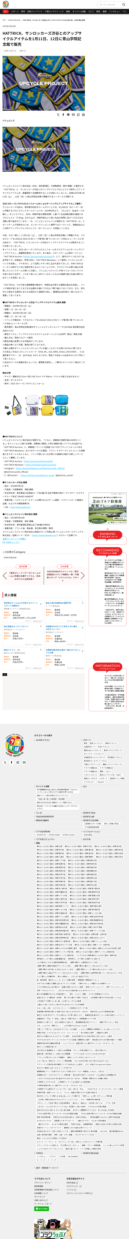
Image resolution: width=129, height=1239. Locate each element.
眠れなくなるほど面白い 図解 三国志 (50, 857)
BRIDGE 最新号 (42, 820)
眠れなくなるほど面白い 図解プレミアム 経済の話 (55, 955)
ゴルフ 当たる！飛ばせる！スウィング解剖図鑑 (54, 1061)
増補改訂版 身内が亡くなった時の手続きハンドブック (105, 1015)
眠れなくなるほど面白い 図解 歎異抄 (80, 857)
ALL (5, 11)
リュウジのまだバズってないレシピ (50, 1149)
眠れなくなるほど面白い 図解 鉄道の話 (82, 874)
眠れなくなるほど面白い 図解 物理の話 (51, 881)
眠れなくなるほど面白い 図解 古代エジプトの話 (54, 945)
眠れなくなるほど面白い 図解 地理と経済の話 (53, 934)
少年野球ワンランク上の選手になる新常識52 (74, 1082)
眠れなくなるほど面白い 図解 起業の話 (51, 864)
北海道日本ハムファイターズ (94, 757)
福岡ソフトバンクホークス (113, 764)
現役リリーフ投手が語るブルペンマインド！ (53, 795)
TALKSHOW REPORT (45, 816)
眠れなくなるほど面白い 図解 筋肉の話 (82, 864)
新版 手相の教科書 (43, 1117)
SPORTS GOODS (68, 835)
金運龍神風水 (88, 1124)
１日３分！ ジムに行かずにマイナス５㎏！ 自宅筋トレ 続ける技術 (61, 1106)
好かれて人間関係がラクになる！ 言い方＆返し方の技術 (93, 1110)
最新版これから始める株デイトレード (78, 1127)
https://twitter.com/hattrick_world (37, 475)
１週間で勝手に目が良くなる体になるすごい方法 (55, 969)
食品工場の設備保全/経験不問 (58, 602)
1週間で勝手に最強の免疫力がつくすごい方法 (54, 966)
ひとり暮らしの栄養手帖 (46, 976)
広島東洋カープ (89, 747)
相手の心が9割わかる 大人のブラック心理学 (53, 1036)
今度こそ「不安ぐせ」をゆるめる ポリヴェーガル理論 (57, 1029)
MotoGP (101, 782)
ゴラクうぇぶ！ (73, 1186)
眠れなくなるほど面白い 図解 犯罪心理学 (86, 906)
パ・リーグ (52, 1160)
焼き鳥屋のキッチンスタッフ (16, 626)
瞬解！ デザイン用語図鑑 (91, 1145)
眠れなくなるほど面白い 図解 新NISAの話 (52, 927)
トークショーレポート (43, 1203)
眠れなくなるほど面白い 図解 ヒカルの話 (52, 909)
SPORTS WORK (54, 835)
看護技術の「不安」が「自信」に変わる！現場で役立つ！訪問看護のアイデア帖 (66, 1018)
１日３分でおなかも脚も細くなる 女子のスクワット (77, 990)
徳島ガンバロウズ (90, 778)
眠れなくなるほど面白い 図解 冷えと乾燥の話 (53, 941)
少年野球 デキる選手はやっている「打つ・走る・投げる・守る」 (61, 1089)
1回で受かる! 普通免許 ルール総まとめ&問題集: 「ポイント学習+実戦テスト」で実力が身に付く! (72, 1050)
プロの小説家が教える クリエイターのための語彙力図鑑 (101, 1113)
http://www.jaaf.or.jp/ (20, 507)
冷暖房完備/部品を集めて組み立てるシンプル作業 (63, 651)
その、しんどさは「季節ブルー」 (49, 1025)
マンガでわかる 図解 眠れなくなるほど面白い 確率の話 (96, 955)
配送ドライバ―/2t (12, 649)
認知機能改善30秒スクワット (86, 1022)
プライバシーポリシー (43, 1182)
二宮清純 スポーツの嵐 (92, 823)
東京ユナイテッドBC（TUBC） (111, 775)
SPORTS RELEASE (14, 20)
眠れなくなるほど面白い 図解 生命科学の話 (87, 916)
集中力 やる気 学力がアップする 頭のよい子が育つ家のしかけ (59, 1015)
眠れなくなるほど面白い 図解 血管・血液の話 (90, 934)
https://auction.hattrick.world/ (38, 256)
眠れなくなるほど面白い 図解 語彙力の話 (85, 895)
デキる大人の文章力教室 (97, 1106)
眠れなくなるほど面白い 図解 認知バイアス (53, 906)
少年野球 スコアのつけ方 (46, 1082)
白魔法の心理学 (102, 1032)
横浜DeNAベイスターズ (92, 750)
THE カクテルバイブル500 (84, 1134)
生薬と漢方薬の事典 (44, 1134)
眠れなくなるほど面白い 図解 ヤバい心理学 (53, 916)
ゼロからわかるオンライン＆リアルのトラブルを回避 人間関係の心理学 (63, 1039)
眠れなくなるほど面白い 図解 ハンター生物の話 (92, 945)
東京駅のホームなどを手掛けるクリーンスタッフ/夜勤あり (21, 604)
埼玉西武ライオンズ (114, 757)
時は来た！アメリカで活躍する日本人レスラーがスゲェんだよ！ (57, 807)
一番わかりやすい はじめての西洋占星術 (52, 1124)
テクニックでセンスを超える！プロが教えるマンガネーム (58, 1145)
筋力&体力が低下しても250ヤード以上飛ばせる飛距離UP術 (94, 1075)
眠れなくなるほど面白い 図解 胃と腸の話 (85, 888)
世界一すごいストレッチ (115, 987)
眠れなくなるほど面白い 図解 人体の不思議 (86, 927)
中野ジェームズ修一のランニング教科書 (97, 1096)
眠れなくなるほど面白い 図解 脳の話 (50, 853)
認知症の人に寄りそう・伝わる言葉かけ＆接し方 (55, 1022)
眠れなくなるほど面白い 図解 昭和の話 (82, 867)
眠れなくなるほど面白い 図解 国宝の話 (51, 867)
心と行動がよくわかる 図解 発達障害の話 (52, 962)
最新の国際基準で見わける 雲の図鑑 (84, 1131)
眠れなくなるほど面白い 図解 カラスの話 (52, 895)
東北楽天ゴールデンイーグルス (95, 761)
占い (85, 786)
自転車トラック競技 (117, 778)
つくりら (70, 1189)
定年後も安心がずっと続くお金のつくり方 (52, 1131)
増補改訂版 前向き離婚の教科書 (48, 1043)
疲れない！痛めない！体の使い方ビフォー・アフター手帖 (94, 1103)
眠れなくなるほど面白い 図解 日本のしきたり (88, 937)
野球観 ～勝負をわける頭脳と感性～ (96, 1078)
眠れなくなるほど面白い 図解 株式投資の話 (53, 920)
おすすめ (87, 839)
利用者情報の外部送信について (46, 1189)
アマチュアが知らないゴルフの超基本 (51, 1057)
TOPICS (39, 1153)
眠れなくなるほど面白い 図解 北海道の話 (52, 913)
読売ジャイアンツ (34, 11)
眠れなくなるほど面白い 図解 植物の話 (51, 871)
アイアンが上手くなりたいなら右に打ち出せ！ (90, 1054)
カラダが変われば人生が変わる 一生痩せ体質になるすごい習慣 (60, 987)
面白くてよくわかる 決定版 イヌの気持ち (52, 1138)
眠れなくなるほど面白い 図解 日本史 (109, 857)
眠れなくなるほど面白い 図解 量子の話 (82, 881)
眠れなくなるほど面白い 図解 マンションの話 (90, 941)
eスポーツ (103, 778)
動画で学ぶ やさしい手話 (109, 1022)
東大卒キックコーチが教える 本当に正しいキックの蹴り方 (58, 1096)
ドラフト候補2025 (90, 771)
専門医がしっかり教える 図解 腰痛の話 (51, 959)
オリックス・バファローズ (93, 754)
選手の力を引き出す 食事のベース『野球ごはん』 (55, 802)
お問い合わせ (39, 1200)
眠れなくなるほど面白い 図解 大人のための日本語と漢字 (100, 948)
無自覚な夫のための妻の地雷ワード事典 (107, 1039)
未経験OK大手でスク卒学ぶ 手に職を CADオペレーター (61, 627)
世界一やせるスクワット (46, 990)
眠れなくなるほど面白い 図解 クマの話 (51, 860)
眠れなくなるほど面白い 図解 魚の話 (107, 846)
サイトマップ (39, 1196)
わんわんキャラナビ (44, 1120)
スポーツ (15, 11)
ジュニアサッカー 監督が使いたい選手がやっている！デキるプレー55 (88, 1043)
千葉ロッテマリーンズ (54, 11)
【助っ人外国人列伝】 (111, 823)
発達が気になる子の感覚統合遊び (102, 1011)
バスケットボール (10, 51)
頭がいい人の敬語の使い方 (47, 1047)
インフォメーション (91, 831)
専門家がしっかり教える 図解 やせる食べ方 (84, 959)
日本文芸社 (88, 835)
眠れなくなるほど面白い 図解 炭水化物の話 (87, 923)
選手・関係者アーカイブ (47, 1167)
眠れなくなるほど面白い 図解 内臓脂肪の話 (53, 923)
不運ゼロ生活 (75, 1124)
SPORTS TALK (89, 812)
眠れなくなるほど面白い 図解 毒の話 (80, 850)
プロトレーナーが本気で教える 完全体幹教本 (53, 1103)
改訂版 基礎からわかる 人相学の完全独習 (105, 1117)
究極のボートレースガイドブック (49, 1127)
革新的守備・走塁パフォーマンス (49, 1092)
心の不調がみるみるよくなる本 (75, 1025)
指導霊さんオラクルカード (64, 1120)
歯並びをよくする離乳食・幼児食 (49, 997)
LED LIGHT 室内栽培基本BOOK (112, 1131)
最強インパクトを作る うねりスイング (81, 1057)
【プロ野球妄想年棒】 (92, 827)
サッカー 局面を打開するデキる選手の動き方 (80, 1092)
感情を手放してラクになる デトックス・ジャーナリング (57, 1032)
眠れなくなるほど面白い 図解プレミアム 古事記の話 (95, 952)
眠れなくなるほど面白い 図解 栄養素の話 (52, 892)
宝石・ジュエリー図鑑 (78, 994)
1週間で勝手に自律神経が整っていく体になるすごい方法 (101, 973)
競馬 (98, 11)
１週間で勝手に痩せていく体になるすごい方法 (90, 966)
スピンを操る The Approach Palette (98, 1064)
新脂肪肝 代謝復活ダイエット (88, 980)
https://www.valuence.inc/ (44, 535)
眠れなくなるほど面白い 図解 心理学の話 (52, 899)
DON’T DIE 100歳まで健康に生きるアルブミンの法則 (56, 983)
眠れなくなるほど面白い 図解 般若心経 (82, 878)
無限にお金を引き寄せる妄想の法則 (109, 1124)
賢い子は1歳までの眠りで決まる (76, 997)
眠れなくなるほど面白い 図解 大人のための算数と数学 (57, 948)
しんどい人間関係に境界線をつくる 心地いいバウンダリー (100, 1029)
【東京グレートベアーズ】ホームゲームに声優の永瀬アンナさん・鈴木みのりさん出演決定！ (25, 575)
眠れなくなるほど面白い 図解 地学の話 (51, 874)
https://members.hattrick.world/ (40, 464)
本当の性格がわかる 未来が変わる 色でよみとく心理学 (92, 1036)
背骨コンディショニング (95, 987)
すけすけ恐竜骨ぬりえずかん (99, 994)
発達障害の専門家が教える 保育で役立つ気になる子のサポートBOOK (62, 1011)
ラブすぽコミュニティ (45, 839)
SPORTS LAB (88, 816)
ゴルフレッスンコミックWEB (78, 1193)
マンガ (125, 11)
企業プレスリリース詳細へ (15, 538)
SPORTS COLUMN (90, 820)
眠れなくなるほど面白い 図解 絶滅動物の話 (87, 920)
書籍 (104, 11)
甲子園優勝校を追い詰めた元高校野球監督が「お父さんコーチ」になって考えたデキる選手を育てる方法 (57, 790)
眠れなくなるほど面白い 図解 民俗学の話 (85, 902)
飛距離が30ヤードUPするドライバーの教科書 (53, 1075)
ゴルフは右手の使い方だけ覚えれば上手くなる (91, 1061)
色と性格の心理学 (87, 1032)
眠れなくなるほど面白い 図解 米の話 (78, 846)
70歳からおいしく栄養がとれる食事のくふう (94, 983)
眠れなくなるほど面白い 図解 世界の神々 (85, 899)
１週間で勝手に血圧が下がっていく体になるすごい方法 (57, 973)
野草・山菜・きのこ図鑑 (63, 1134)
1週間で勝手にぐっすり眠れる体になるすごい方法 (94, 969)
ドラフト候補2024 (106, 768)
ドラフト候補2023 (90, 768)
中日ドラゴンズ (103, 747)
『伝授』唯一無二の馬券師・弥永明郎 (51, 799)
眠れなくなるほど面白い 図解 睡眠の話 (82, 871)
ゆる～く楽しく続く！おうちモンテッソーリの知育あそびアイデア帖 (62, 1008)
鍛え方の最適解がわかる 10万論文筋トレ (52, 994)
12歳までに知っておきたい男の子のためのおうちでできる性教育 (60, 1004)
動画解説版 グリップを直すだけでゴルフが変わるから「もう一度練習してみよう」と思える (70, 1071)
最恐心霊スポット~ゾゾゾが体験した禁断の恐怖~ (84, 1149)
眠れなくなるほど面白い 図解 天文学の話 (52, 902)
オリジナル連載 (79, 11)
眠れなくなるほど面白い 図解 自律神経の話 (53, 937)
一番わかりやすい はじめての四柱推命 (91, 1120)
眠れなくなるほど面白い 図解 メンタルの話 (86, 913)
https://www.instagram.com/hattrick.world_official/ (40, 468)
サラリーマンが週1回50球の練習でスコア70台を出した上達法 (59, 1064)
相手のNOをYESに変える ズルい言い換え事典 (53, 1110)
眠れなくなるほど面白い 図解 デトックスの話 (88, 930)
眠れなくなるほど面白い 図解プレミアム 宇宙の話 (55, 952)
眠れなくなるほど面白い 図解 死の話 (50, 850)
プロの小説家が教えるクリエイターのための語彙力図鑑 (57, 1113)
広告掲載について (41, 1193)
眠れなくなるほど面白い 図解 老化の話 (82, 885)
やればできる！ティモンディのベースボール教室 (105, 1089)
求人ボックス (37, 621)
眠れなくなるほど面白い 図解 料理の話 (51, 885)
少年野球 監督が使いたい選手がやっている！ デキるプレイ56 (59, 1085)
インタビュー (114, 11)
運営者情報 (38, 1186)
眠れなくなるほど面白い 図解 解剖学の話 (85, 892)
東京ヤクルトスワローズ (113, 750)
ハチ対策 (62, 1156)
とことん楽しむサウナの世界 (113, 1145)
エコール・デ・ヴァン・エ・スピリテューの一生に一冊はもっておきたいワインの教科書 (69, 1142)
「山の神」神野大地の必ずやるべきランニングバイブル (57, 1099)
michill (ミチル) (42, 740)
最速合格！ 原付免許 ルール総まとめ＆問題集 (53, 1054)
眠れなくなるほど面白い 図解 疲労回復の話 (53, 930)
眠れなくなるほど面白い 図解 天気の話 (51, 878)
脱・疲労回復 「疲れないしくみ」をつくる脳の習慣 (56, 980)
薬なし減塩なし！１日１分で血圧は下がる (73, 976)
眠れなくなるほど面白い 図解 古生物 (109, 853)
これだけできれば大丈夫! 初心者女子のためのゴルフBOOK (58, 1078)
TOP (4, 20)
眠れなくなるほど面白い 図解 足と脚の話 (52, 888)
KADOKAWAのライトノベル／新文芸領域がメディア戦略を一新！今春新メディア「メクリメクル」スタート (63, 576)
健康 (68, 11)
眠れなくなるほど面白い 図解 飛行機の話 (85, 909)
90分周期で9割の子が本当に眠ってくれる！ (107, 997)
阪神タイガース (111, 743)
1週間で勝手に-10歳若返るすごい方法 (84, 962)
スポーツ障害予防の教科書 (90, 1099)
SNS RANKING (73, 1156)
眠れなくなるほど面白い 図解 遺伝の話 (82, 860)
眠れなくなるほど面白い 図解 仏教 (49, 846)
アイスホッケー (89, 782)
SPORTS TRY (41, 835)
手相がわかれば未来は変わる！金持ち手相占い (70, 1117)
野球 (23, 11)
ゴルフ (91, 11)
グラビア (52, 1156)
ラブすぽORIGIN (43, 831)
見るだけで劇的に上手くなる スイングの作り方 (54, 1068)
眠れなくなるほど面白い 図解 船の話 (80, 853)
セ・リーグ (41, 1160)
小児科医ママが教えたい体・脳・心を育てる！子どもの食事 (59, 1001)
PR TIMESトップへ (11, 542)
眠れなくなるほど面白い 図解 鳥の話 (109, 850)
